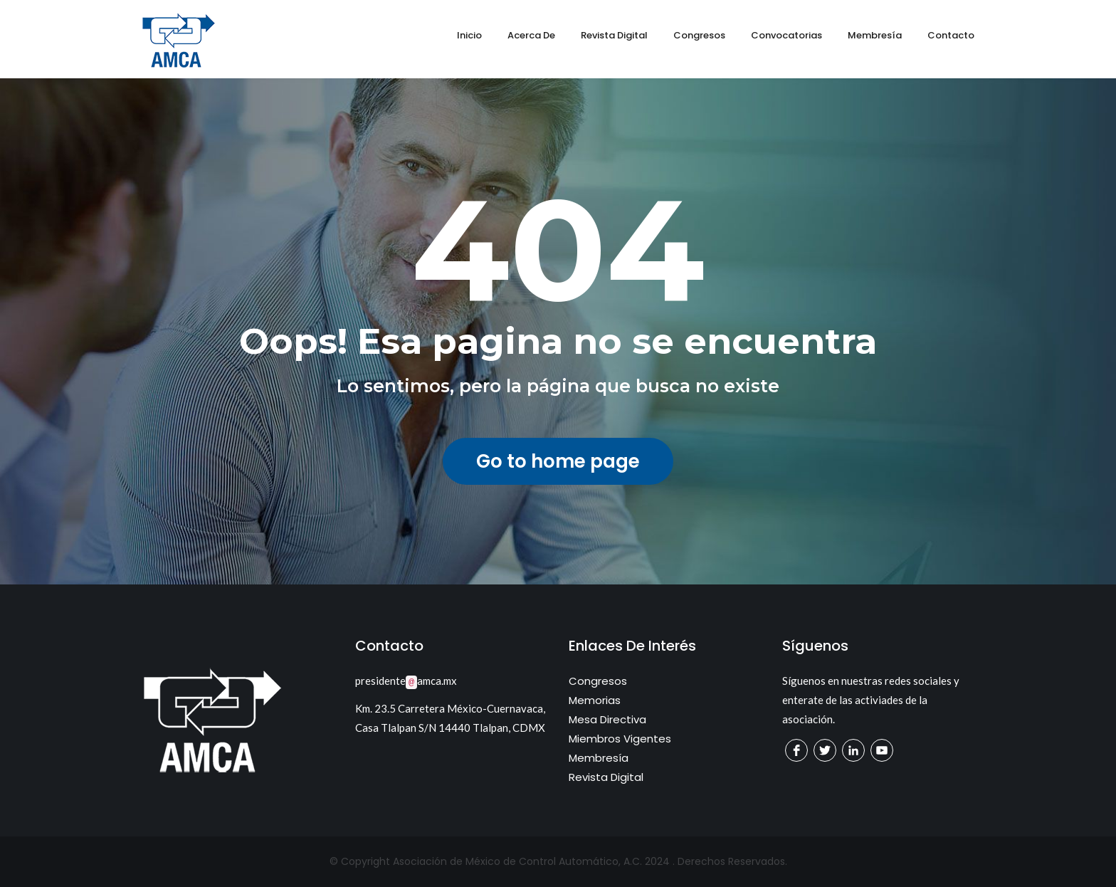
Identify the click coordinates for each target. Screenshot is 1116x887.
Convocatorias (786, 35)
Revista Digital (614, 35)
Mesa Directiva (607, 719)
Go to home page (558, 461)
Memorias (595, 700)
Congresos (699, 35)
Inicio (469, 35)
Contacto (950, 35)
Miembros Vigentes (620, 738)
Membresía (875, 35)
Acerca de (531, 35)
